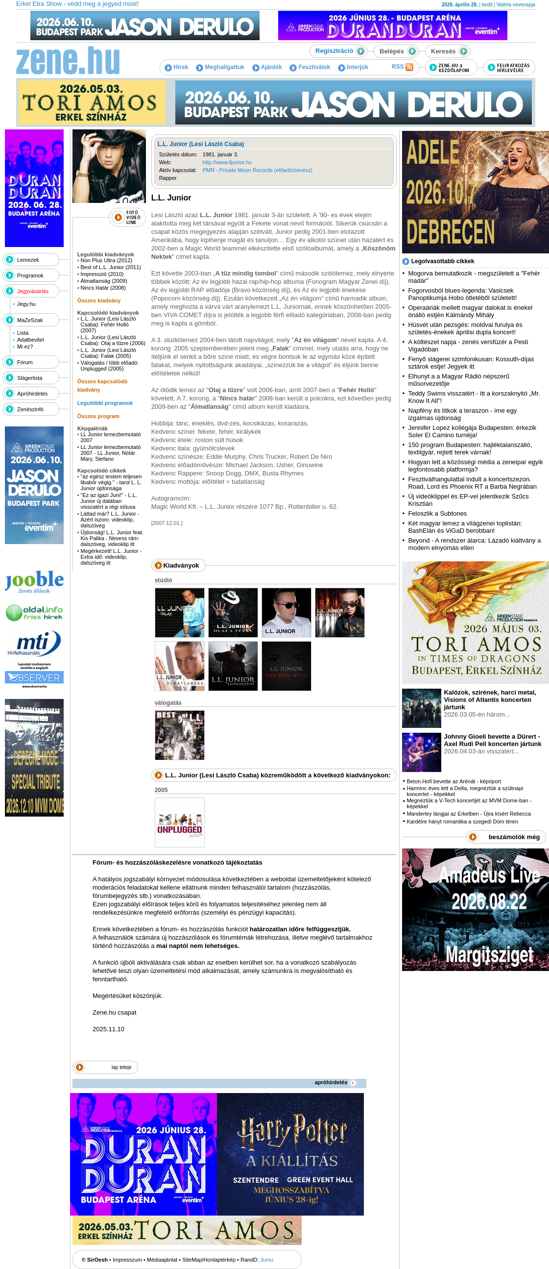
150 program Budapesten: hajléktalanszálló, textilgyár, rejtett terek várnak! (470, 448)
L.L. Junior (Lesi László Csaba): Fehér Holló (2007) (108, 324)
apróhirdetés (336, 1082)
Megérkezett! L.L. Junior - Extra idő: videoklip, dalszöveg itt (111, 557)
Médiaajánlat (162, 1260)
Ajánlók (267, 67)
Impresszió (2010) (101, 274)
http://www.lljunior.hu (227, 162)
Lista (22, 333)
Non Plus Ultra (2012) (106, 260)
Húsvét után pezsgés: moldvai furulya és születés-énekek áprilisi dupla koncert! (465, 328)
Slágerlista (29, 378)
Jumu (266, 1260)
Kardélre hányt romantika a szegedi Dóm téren (462, 821)
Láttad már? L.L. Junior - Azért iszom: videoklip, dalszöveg (109, 519)
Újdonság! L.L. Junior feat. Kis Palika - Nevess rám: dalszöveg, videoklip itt (111, 538)
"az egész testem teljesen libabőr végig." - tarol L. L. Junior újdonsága (111, 482)
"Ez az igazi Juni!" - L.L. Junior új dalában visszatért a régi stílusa (108, 501)
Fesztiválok (309, 67)
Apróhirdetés (32, 394)
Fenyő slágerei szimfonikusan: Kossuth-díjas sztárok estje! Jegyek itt (471, 362)
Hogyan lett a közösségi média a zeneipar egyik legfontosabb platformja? (475, 465)
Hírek (176, 67)
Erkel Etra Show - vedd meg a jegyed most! (77, 3)
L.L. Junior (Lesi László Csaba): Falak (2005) (108, 353)
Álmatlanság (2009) (103, 281)
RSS (402, 67)
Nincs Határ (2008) (102, 288)
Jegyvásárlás (32, 291)
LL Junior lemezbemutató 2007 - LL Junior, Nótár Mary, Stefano (110, 453)
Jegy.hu (26, 304)
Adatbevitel (30, 340)
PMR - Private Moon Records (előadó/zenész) (257, 170)
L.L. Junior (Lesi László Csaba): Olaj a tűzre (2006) (112, 340)
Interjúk (353, 67)
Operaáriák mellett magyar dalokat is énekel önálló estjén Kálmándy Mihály (470, 311)
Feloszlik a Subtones (437, 513)
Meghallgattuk (220, 67)
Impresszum (127, 1260)
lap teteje (122, 1067)
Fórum (25, 362)
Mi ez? (25, 346)
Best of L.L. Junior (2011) (110, 267)
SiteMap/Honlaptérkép (209, 1260)
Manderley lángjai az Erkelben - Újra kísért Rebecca (468, 814)
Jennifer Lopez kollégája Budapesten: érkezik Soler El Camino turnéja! (472, 431)
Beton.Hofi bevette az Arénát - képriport (453, 781)
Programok (30, 275)
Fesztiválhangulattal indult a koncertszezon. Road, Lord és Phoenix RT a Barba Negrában (472, 482)
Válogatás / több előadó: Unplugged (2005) (109, 366)
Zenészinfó (30, 409)
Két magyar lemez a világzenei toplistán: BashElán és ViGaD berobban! (465, 527)
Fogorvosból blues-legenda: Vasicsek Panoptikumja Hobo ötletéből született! (462, 294)
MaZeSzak (30, 320)
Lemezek (28, 260)
